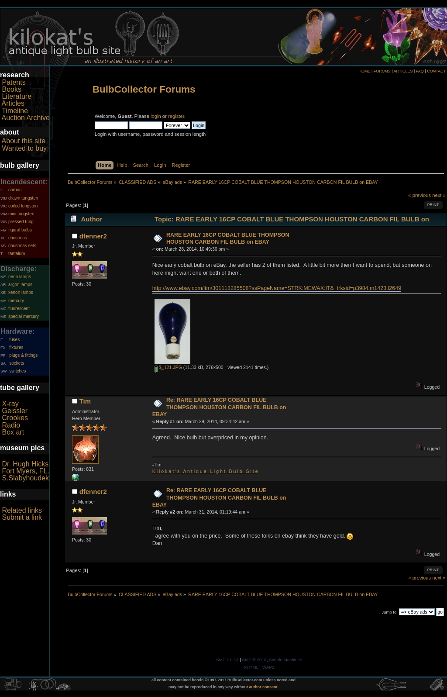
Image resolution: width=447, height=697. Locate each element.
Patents (13, 82)
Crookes (15, 417)
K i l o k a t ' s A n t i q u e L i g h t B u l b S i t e (205, 471)
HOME (364, 71)
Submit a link (22, 517)
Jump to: (390, 612)
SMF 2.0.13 (227, 659)
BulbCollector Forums (144, 89)
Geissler (15, 410)
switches (17, 371)
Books (11, 89)
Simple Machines (285, 659)
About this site (24, 141)
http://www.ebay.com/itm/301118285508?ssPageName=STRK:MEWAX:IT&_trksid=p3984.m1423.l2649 (276, 288)
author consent (263, 687)
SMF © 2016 (254, 659)
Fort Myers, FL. (25, 471)
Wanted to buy (24, 148)
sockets (16, 363)
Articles (13, 103)
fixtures (16, 347)
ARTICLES (403, 71)
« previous (419, 195)
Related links (22, 510)
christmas (17, 237)
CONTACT (436, 71)
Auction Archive (26, 117)
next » (439, 195)
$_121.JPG (168, 367)
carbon (15, 189)
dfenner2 (93, 236)
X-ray (10, 403)
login (156, 116)
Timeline (15, 110)
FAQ (420, 71)
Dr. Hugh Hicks (25, 464)
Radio (11, 425)
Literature (16, 96)
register (176, 116)
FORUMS (382, 71)
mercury (16, 300)
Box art (13, 432)
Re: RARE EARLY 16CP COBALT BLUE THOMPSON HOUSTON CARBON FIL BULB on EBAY (219, 407)
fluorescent (19, 308)
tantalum (16, 253)
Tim (85, 401)
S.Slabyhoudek (25, 478)
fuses (14, 339)
